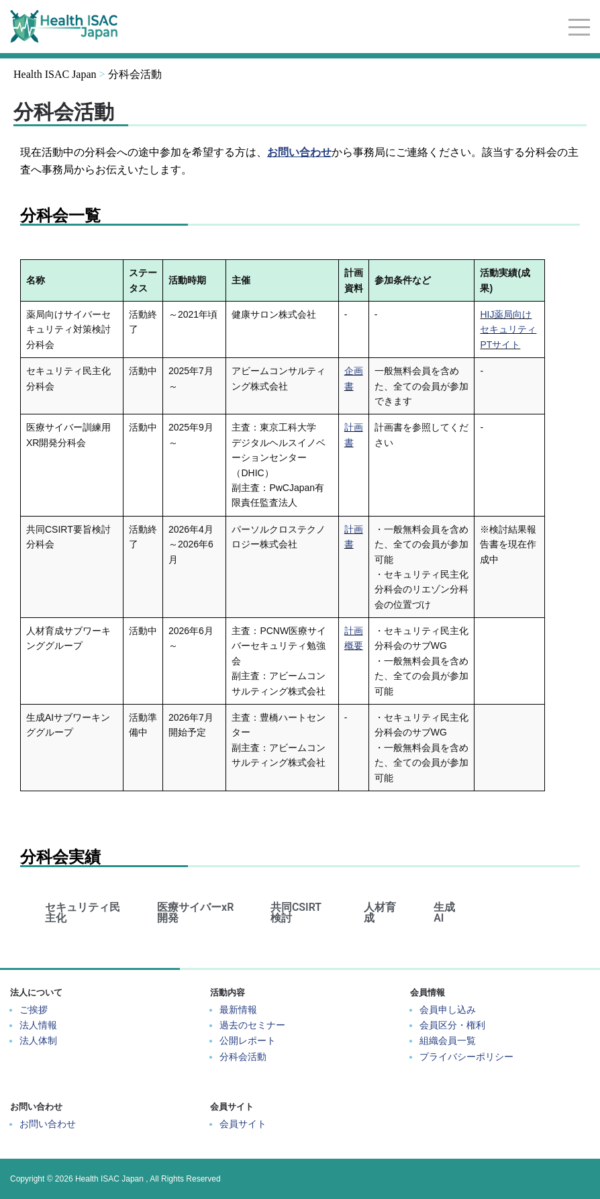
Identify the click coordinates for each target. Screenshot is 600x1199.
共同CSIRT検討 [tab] (295, 912)
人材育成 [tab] (380, 912)
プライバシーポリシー (466, 1056)
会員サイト (242, 1123)
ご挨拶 (33, 1009)
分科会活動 (242, 1056)
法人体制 (38, 1040)
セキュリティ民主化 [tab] (82, 912)
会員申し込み (447, 1009)
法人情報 (38, 1025)
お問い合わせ (47, 1123)
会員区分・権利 (452, 1025)
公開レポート (247, 1040)
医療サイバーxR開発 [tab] (195, 912)
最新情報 (238, 1009)
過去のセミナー (252, 1025)
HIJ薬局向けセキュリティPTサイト (508, 329)
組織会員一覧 (447, 1040)
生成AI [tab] (444, 912)
